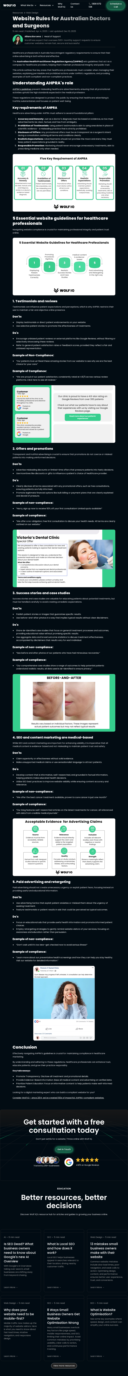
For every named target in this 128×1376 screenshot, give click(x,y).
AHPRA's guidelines (22, 89)
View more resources (64, 1365)
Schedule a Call (116, 5)
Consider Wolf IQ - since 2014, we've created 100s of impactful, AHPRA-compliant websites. (58, 1097)
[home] (9, 5)
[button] (29, 5)
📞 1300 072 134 (95, 5)
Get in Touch (64, 1149)
